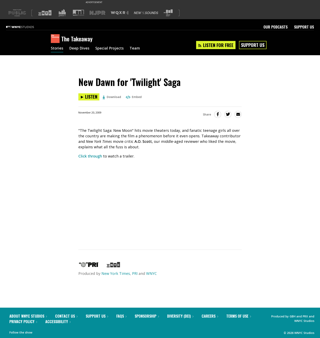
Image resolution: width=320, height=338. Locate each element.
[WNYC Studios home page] (25, 27)
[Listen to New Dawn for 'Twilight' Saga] (88, 96)
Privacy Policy (23, 321)
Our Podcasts (275, 27)
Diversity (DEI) (180, 316)
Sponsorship (147, 316)
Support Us (304, 27)
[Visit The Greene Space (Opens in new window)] (168, 13)
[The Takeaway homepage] (56, 39)
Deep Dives (79, 48)
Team (135, 48)
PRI (135, 273)
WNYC (151, 273)
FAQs (121, 316)
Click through (90, 156)
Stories (57, 48)
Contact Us (66, 316)
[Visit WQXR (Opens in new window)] (119, 13)
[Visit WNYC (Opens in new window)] (44, 12)
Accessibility (58, 321)
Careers (210, 316)
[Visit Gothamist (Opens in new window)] (62, 13)
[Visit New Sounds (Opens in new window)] (146, 12)
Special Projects (109, 48)
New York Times (115, 273)
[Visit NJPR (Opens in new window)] (97, 13)
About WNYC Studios (28, 316)
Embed (134, 97)
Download (111, 97)
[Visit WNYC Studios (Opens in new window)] (78, 13)
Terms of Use (238, 316)
